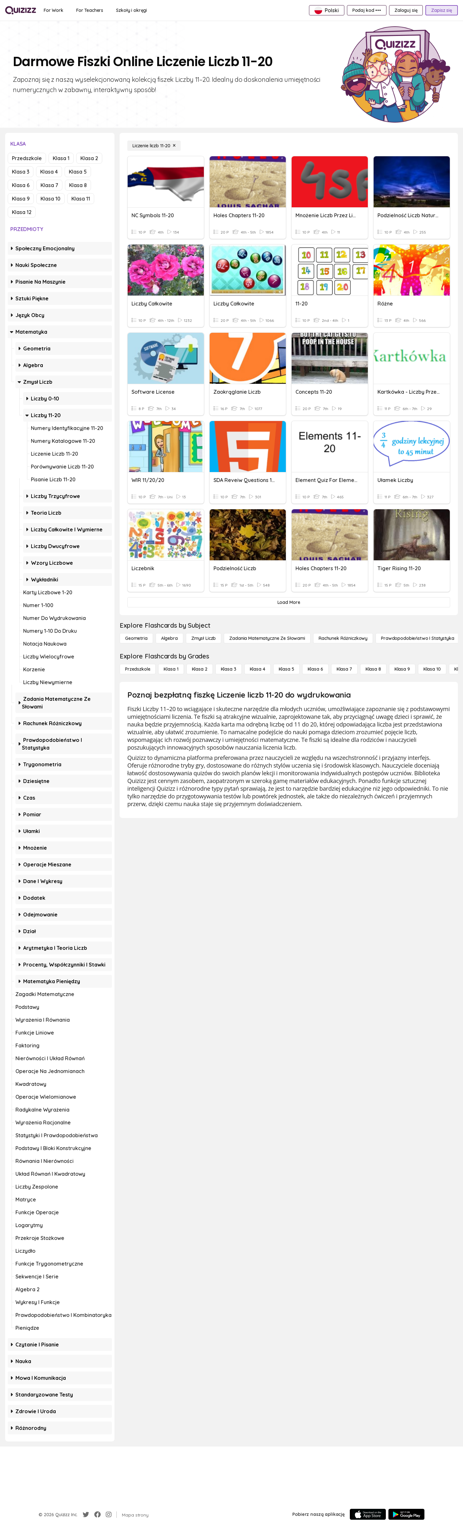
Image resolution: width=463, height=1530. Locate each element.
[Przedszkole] (138, 669)
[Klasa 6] (315, 669)
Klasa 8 (78, 185)
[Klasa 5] (286, 669)
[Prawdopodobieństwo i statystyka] (418, 638)
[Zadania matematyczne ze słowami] (267, 638)
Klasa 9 (21, 198)
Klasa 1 (61, 158)
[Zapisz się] (441, 10)
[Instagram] (109, 1514)
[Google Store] (406, 1514)
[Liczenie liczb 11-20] (154, 146)
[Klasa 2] (199, 669)
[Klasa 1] (171, 669)
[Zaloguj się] (406, 10)
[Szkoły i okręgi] (131, 10)
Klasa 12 (22, 212)
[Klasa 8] (373, 669)
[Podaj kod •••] (366, 10)
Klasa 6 (21, 185)
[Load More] (288, 602)
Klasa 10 (50, 198)
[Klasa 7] (344, 669)
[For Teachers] (89, 10)
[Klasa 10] (432, 669)
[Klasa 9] (402, 669)
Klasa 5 (78, 171)
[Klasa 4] (257, 669)
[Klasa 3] (228, 669)
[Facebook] (97, 1514)
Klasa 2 (89, 158)
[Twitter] (86, 1514)
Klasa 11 (80, 198)
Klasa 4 (49, 171)
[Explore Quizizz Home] (20, 10)
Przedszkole (27, 158)
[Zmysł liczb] (203, 638)
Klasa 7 (49, 185)
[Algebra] (169, 638)
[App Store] (368, 1514)
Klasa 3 (20, 171)
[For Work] (53, 10)
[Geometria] (136, 638)
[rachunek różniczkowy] (343, 638)
